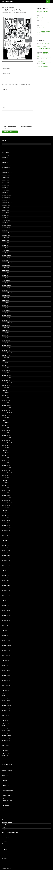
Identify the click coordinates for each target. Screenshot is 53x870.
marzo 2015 (4, 487)
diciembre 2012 (5, 555)
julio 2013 (4, 537)
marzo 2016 (4, 457)
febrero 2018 (5, 400)
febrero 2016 (5, 460)
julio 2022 (4, 267)
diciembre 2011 (5, 585)
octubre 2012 (5, 560)
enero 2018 (4, 402)
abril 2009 (4, 665)
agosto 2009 (5, 655)
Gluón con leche (5, 785)
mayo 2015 (4, 482)
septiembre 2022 (6, 262)
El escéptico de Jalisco (7, 822)
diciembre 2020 (5, 315)
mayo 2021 (4, 302)
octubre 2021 (5, 290)
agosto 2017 (5, 415)
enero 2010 (4, 643)
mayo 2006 (4, 753)
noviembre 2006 (5, 738)
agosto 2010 (5, 625)
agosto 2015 (5, 475)
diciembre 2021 (5, 285)
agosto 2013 (5, 535)
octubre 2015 (5, 470)
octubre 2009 (5, 650)
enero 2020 (4, 342)
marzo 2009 (4, 668)
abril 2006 (4, 755)
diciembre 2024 (5, 195)
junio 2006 (4, 750)
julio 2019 (4, 357)
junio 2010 (4, 630)
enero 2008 (4, 703)
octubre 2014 (5, 500)
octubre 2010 (5, 620)
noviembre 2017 (5, 407)
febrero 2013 (5, 550)
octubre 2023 (5, 230)
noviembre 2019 (5, 347)
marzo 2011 (4, 607)
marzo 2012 (4, 577)
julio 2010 (4, 628)
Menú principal (51, 1)
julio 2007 (4, 718)
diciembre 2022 (5, 255)
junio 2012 (4, 570)
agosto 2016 (5, 445)
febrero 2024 (5, 220)
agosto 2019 (5, 355)
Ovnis (12, 7)
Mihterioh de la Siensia (7, 800)
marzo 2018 (4, 397)
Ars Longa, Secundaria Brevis (8, 819)
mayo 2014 (4, 512)
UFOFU (3, 810)
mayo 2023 (4, 242)
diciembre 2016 (5, 435)
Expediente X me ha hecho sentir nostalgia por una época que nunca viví (43, 13)
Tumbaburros (5, 852)
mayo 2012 (4, 572)
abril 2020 (4, 335)
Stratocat (4, 843)
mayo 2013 (4, 542)
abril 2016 (4, 455)
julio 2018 (4, 387)
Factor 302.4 (5, 824)
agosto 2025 (5, 175)
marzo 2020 (4, 337)
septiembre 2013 (6, 532)
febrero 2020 (5, 340)
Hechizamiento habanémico (8, 829)
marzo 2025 (4, 187)
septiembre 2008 (6, 683)
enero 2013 (4, 552)
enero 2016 (4, 462)
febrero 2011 (5, 610)
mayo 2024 (4, 212)
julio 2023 (4, 237)
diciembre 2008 (5, 675)
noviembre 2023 (5, 227)
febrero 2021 (5, 310)
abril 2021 (4, 305)
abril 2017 (4, 425)
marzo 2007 (4, 728)
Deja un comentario (21, 12)
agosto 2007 (5, 715)
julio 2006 (4, 748)
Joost (38, 48)
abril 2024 (4, 215)
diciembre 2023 (5, 225)
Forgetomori (4, 783)
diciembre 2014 (5, 495)
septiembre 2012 (6, 562)
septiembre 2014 (6, 502)
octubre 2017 (5, 410)
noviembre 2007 (5, 708)
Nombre (4, 107)
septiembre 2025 (6, 172)
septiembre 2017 (6, 412)
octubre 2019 (5, 350)
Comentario (5, 89)
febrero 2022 (5, 280)
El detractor (4, 780)
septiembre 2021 (6, 292)
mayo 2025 (4, 182)
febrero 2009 (5, 670)
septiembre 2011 (6, 592)
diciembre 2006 (5, 735)
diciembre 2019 (5, 345)
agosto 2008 (5, 685)
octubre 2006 (5, 740)
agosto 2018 (5, 385)
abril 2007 (4, 725)
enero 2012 (4, 582)
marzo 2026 (4, 157)
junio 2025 (4, 180)
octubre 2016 (5, 440)
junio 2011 (4, 600)
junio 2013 (4, 540)
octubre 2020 (5, 320)
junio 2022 (4, 270)
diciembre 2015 (5, 465)
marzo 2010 (4, 638)
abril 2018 (4, 395)
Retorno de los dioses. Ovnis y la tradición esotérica (17, 69)
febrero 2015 (5, 490)
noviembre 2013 (5, 527)
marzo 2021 (4, 307)
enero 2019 (4, 372)
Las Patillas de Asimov (7, 793)
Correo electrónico (7, 113)
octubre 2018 (5, 380)
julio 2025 (4, 177)
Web (3, 118)
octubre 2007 (5, 710)
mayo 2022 (4, 272)
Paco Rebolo (5, 841)
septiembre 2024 (6, 202)
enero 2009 (4, 673)
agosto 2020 (5, 325)
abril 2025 (4, 185)
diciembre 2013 (5, 525)
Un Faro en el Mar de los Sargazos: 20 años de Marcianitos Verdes (43, 45)
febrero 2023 (5, 250)
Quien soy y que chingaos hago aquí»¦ (10, 832)
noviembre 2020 (5, 317)
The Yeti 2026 (40, 27)
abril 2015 (4, 485)
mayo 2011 (4, 602)
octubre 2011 (5, 590)
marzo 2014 (4, 517)
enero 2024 (4, 222)
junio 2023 (4, 240)
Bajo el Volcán (5, 775)
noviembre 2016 (5, 437)
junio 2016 (4, 450)
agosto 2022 (5, 265)
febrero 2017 (5, 430)
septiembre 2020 (6, 322)
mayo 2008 (4, 693)
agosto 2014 (5, 505)
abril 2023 (4, 245)
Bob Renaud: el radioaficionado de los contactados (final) (42, 60)
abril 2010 (4, 635)
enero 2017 (4, 432)
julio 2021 (4, 297)
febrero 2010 (5, 640)
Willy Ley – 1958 (17, 74)
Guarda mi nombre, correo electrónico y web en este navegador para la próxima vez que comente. (17, 127)
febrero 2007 (5, 730)
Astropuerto (5, 773)
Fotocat (3, 827)
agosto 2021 (5, 295)
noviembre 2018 (5, 377)
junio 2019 (4, 360)
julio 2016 (4, 447)
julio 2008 (4, 688)
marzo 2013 (4, 547)
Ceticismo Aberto (6, 778)
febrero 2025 (5, 190)
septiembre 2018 (6, 382)
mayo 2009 (4, 663)
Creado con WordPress (6, 868)
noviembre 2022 (5, 257)
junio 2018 (4, 390)
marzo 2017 (4, 427)
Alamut (3, 768)
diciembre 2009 (5, 645)
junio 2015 (4, 480)
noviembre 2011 (5, 587)
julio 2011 (4, 597)
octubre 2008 (5, 680)
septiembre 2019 (6, 352)
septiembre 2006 (6, 743)
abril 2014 (4, 515)
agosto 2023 (5, 235)
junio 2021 (4, 300)
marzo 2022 (4, 277)
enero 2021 (4, 312)
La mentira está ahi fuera (7, 790)
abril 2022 (4, 275)
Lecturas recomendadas (7, 795)
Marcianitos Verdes (7, 1)
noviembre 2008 (5, 678)
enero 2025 (4, 192)
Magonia (4, 798)
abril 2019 (4, 365)
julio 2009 (4, 658)
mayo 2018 (4, 392)
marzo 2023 (4, 247)
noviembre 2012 (5, 557)
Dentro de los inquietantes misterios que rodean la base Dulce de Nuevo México (44, 54)
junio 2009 (4, 660)
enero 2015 (4, 492)
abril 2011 (4, 605)
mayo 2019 (4, 362)
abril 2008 (4, 695)
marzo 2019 (4, 367)
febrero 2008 (5, 700)
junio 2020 (4, 330)
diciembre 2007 (5, 705)
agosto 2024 (5, 205)
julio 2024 (4, 207)
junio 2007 (4, 720)
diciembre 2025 (5, 165)
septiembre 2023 (6, 232)
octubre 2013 (5, 530)
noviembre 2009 (5, 648)
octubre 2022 (5, 260)
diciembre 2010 (5, 615)
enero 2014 (4, 522)
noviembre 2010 (5, 617)
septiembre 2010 (6, 623)
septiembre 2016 (6, 442)
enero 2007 (4, 733)
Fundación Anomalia (6, 862)
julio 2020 (4, 327)
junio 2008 (4, 690)
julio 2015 (4, 477)
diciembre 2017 (5, 405)
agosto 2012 (5, 565)
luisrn (14, 12)
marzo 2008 (4, 698)
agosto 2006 (5, 745)
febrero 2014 (5, 520)
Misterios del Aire (6, 803)
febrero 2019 (5, 370)
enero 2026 (4, 162)
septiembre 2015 (6, 472)
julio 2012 (4, 567)
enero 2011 (4, 612)
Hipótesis (4, 788)
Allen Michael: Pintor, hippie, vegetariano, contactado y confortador (43, 65)
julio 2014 (4, 507)
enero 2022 (4, 282)
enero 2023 (4, 252)
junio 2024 (4, 210)
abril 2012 (4, 575)
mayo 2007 (4, 723)
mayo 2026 (4, 152)
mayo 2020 (4, 332)
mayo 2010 (4, 633)
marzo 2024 (4, 217)
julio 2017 (4, 417)
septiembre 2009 (6, 653)
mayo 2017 (4, 422)
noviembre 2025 (5, 167)
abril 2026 (4, 155)
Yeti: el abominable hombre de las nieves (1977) (43, 32)
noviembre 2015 (5, 467)
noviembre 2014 (5, 497)
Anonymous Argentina (7, 770)
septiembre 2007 (6, 713)
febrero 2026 (5, 160)
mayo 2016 (4, 452)
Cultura (4, 7)
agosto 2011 (5, 595)
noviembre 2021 (5, 287)
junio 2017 (4, 420)
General (9, 7)
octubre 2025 (5, 170)
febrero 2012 (5, 580)
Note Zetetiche (5, 805)
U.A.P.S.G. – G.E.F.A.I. (6, 808)
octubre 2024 (5, 200)
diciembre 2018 (5, 375)
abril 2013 (4, 545)
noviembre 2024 (5, 197)
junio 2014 (4, 510)
